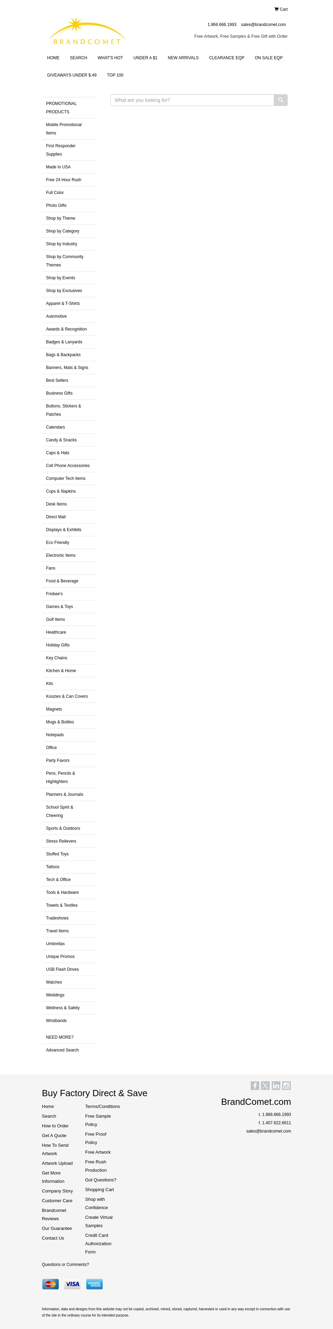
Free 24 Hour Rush (63, 179)
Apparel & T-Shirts (63, 303)
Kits (49, 683)
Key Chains (56, 657)
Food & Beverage (62, 581)
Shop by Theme (60, 218)
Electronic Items (60, 555)
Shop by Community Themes (64, 260)
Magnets (54, 709)
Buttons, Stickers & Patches (63, 410)
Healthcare (56, 632)
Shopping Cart (99, 1189)
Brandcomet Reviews (54, 1214)
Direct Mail (56, 516)
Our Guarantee (57, 1228)
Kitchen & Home (61, 670)
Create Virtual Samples (98, 1221)
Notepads (55, 734)
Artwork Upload (57, 1163)
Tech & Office (58, 879)
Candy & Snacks (61, 440)
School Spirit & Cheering (59, 811)
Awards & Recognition (66, 329)
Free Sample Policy (98, 1120)
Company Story (57, 1191)
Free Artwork (98, 1152)
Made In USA (58, 167)
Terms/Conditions (101, 1106)
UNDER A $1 (145, 57)
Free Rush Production (96, 1166)
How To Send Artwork (55, 1149)
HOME (53, 57)
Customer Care (57, 1200)
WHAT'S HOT (110, 57)
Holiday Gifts (58, 645)
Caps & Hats (57, 452)
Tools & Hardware (62, 892)
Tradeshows (57, 918)
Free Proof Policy (95, 1138)
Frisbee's (54, 593)
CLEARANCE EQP (226, 57)
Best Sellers (57, 380)
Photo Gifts (56, 205)
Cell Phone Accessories (68, 465)
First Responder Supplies (60, 150)
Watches (54, 982)
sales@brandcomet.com (263, 24)
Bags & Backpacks (63, 354)
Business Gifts (59, 393)
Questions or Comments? (65, 1264)
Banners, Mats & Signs (67, 367)
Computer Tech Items (66, 478)
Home (48, 1106)
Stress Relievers (61, 841)
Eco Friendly (57, 542)
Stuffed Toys (57, 854)
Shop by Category (62, 231)
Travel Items (57, 930)
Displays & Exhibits (63, 529)
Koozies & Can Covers (67, 696)
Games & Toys (59, 606)
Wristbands (56, 1020)
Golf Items (55, 619)
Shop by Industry (61, 243)
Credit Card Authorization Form (98, 1244)
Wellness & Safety (63, 1007)
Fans (50, 568)
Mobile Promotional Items (64, 128)
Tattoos (53, 866)
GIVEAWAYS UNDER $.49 (72, 75)
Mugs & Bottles (60, 722)
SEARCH (78, 57)
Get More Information (53, 1177)
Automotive (56, 316)
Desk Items (56, 504)
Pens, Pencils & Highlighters (60, 777)
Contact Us (53, 1238)
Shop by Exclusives (64, 290)
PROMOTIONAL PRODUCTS (61, 107)
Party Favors (58, 760)
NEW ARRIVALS (183, 57)
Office (51, 747)
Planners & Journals (64, 794)
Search (49, 1116)
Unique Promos (60, 956)
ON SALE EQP (269, 57)
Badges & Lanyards (64, 342)
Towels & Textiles (62, 905)
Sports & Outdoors (63, 828)
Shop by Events (60, 277)
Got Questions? (100, 1179)
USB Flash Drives (62, 969)
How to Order (55, 1125)
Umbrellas (55, 943)
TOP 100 (115, 75)
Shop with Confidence (96, 1203)
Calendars (55, 427)
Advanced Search (62, 1050)
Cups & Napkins (61, 491)
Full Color (55, 192)
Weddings (55, 995)
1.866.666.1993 (222, 24)
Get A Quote (54, 1135)
